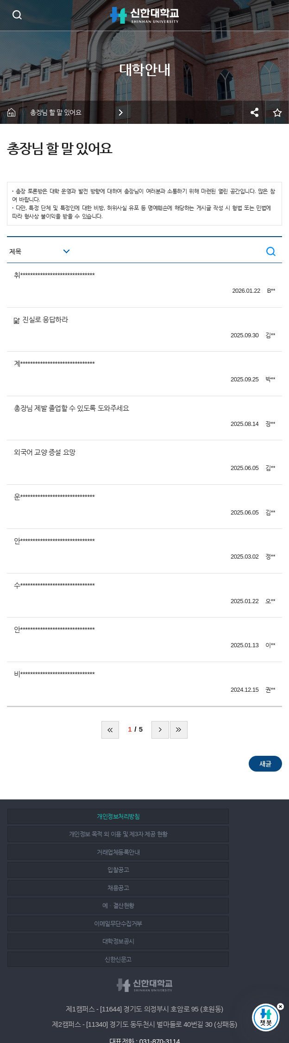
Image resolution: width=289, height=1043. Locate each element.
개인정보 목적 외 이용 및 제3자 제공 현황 (210, 816)
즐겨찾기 (277, 112)
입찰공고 (210, 834)
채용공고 (74, 852)
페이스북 (125, 1011)
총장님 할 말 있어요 (55, 112)
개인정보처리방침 (74, 816)
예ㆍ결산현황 (210, 852)
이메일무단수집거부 (75, 869)
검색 (17, 15)
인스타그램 (146, 1011)
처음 (110, 730)
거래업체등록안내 (74, 834)
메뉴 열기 (275, 15)
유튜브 (166, 1011)
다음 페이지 (160, 730)
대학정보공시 (210, 869)
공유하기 (254, 112)
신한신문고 (75, 887)
